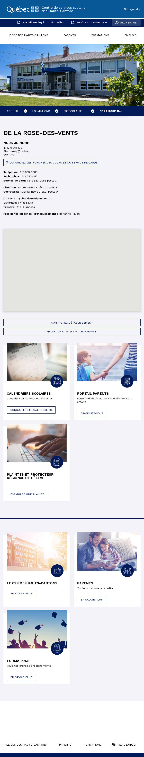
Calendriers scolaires (29, 393)
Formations (100, 35)
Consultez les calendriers (31, 410)
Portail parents (93, 393)
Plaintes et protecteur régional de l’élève (30, 476)
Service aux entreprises (92, 22)
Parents (70, 35)
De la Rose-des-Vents (114, 111)
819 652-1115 (30, 176)
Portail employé (33, 22)
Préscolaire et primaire (78, 111)
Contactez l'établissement (72, 322)
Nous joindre (132, 9)
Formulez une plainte (27, 494)
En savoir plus (21, 593)
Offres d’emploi (124, 744)
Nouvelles (57, 22)
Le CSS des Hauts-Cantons (28, 35)
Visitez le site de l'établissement (72, 331)
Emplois (130, 35)
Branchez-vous (92, 413)
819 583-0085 (28, 172)
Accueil (13, 111)
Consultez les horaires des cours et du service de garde (53, 162)
